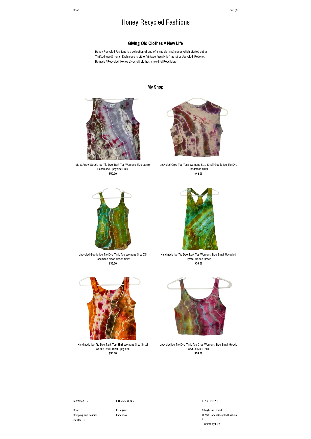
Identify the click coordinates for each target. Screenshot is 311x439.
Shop (76, 10)
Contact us (79, 420)
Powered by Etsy (211, 424)
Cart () (233, 10)
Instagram (121, 410)
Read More (170, 61)
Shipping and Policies (85, 415)
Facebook (121, 415)
